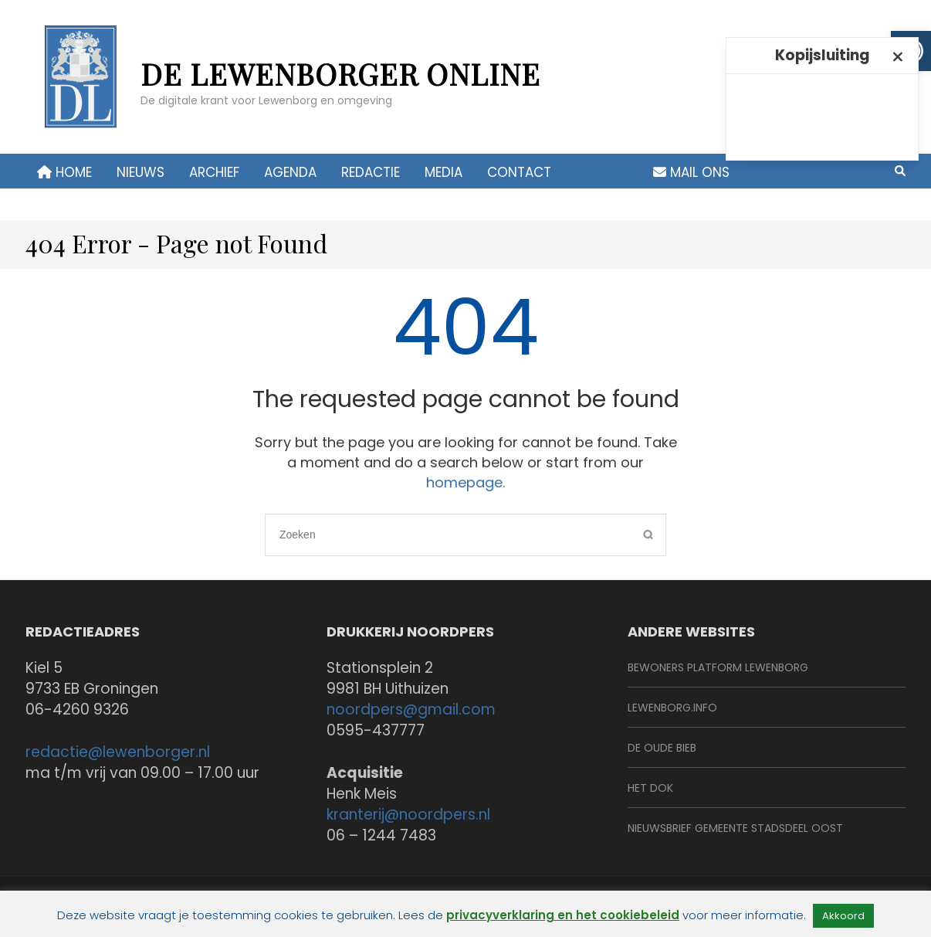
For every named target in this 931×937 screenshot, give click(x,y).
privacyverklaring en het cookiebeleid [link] (562, 915)
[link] (79, 84)
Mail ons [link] (691, 172)
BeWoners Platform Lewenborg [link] (718, 667)
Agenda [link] (290, 172)
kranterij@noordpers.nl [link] (408, 814)
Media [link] (443, 172)
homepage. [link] (465, 482)
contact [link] (519, 172)
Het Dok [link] (650, 788)
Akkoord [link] (843, 915)
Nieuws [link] (140, 172)
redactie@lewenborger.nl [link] (117, 752)
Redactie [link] (370, 172)
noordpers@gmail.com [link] (411, 709)
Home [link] (64, 172)
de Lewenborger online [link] (340, 73)
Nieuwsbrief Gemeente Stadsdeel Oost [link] (735, 828)
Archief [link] (214, 172)
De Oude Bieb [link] (662, 747)
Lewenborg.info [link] (672, 707)
